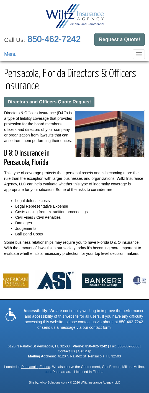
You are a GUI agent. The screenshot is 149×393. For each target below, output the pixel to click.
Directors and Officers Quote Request (49, 102)
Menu (10, 54)
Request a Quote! (119, 39)
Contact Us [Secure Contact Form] (66, 351)
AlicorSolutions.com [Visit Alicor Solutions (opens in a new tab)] (53, 382)
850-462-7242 (54, 39)
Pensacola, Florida (35, 367)
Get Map (84, 351)
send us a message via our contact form (76, 327)
